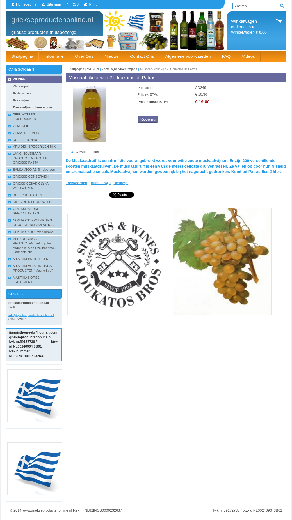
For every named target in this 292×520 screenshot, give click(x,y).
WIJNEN (93, 69)
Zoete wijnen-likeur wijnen (119, 69)
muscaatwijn (101, 183)
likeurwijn (121, 183)
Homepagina (26, 4)
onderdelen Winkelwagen (249, 26)
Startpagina (76, 69)
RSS (75, 4)
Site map (54, 4)
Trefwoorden (76, 183)
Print (92, 4)
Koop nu (148, 119)
